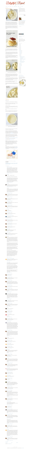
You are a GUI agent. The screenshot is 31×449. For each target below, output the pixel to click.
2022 (19, 47)
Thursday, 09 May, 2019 (9, 182)
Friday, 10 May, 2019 (9, 272)
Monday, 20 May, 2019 (9, 404)
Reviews (22, 6)
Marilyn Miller (8, 381)
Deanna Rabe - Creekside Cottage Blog (10, 258)
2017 (19, 67)
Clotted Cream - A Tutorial (8, 8)
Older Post (17, 442)
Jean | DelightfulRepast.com (9, 193)
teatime (12, 163)
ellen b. (7, 209)
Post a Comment (7, 441)
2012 (19, 71)
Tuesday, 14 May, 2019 (9, 356)
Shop (12, 6)
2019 (19, 49)
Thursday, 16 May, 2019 (9, 385)
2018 (19, 66)
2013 (19, 70)
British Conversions (15, 6)
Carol (7, 429)
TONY (7, 174)
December (21, 50)
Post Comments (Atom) (9, 443)
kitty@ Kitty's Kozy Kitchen (9, 219)
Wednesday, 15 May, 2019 (10, 366)
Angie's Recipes (8, 232)
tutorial (14, 163)
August (20, 53)
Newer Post (6, 442)
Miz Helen (8, 349)
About (8, 6)
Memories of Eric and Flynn (9, 390)
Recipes (18, 6)
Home (6, 6)
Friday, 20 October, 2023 (10, 423)
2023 (19, 46)
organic (10, 163)
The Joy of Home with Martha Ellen (10, 215)
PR (20, 6)
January (20, 65)
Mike (7, 236)
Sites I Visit (10, 6)
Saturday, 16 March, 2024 (10, 440)
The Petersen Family (8, 343)
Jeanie (7, 337)
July (20, 54)
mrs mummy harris (8, 401)
